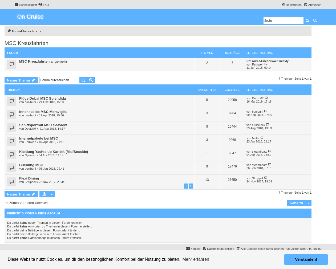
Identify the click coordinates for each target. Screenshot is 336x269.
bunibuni (30, 102)
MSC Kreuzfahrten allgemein (43, 61)
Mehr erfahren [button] (195, 259)
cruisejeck (258, 125)
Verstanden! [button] (306, 259)
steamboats (259, 151)
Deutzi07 (258, 98)
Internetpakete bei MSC (38, 138)
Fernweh (258, 64)
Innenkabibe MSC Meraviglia (43, 112)
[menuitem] (43, 5)
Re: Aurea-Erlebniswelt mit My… (269, 61)
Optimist (30, 155)
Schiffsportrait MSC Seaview (43, 125)
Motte (256, 138)
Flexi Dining (29, 178)
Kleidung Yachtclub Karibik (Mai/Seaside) (53, 152)
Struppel (30, 182)
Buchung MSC (31, 165)
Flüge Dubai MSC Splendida (42, 98)
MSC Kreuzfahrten (26, 43)
